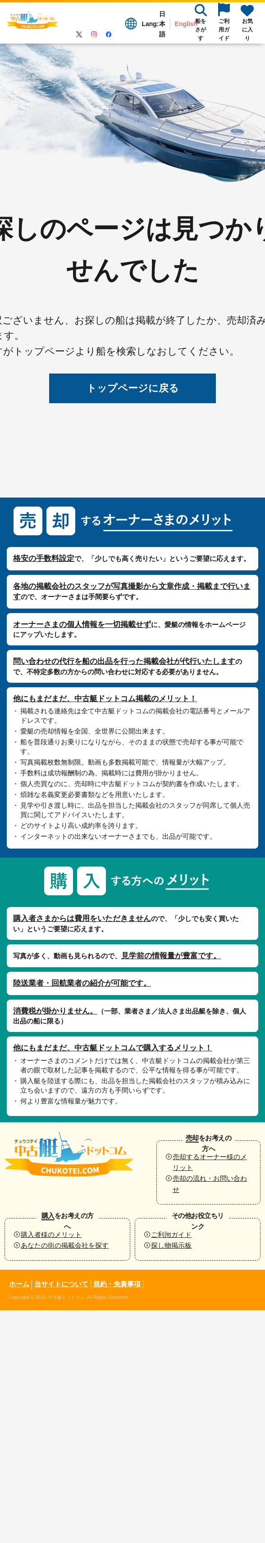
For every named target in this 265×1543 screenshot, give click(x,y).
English (186, 23)
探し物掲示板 (171, 1245)
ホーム (19, 1284)
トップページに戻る (133, 388)
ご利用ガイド (171, 1234)
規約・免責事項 (117, 1284)
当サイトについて (61, 1284)
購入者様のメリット (51, 1234)
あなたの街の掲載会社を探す (65, 1245)
